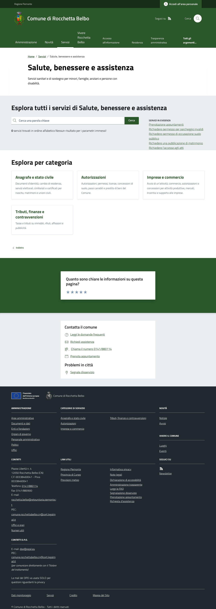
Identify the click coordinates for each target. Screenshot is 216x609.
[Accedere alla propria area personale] (181, 4)
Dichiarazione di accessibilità (125, 480)
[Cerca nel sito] (196, 18)
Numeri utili (17, 530)
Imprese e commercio (72, 429)
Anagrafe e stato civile (73, 418)
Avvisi (162, 423)
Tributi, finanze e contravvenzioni (128, 418)
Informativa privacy (120, 469)
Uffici (14, 450)
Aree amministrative (22, 418)
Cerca (131, 120)
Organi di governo (21, 434)
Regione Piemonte (23, 4)
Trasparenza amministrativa (159, 40)
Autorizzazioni (68, 423)
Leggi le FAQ (117, 489)
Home (31, 56)
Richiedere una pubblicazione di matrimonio (176, 143)
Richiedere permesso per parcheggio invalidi (176, 129)
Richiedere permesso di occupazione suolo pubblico (175, 136)
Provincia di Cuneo (71, 475)
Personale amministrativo (25, 439)
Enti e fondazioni (20, 429)
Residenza (137, 42)
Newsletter (165, 473)
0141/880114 (30, 486)
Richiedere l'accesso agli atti (166, 148)
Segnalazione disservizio (123, 493)
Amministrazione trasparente (126, 485)
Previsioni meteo (70, 480)
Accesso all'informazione (111, 40)
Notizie (163, 418)
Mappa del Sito (101, 595)
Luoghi (163, 446)
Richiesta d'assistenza (122, 501)
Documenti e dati (20, 423)
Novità (49, 42)
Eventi (162, 451)
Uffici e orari (17, 525)
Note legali (116, 475)
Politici (14, 445)
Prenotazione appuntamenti (166, 124)
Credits (73, 595)
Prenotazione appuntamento (126, 497)
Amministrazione (26, 42)
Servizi (65, 42)
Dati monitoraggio (21, 595)
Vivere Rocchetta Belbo (84, 37)
